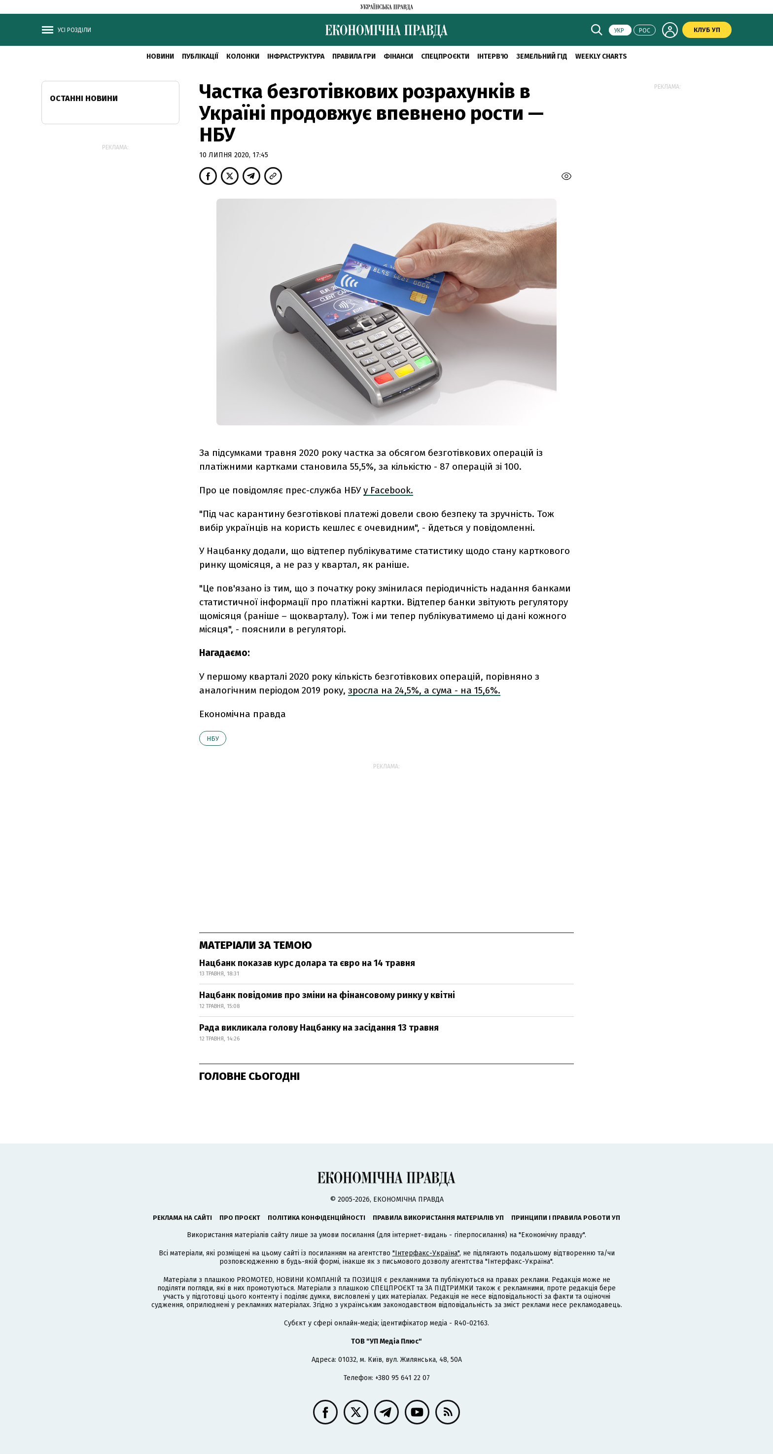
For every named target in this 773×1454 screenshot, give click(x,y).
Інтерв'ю (492, 56)
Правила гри (354, 56)
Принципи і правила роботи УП (565, 1217)
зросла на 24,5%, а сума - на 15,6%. (424, 690)
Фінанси (398, 56)
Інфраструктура (295, 56)
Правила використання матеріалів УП (438, 1217)
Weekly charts (601, 56)
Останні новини (84, 98)
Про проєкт (239, 1217)
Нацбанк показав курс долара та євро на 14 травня (307, 963)
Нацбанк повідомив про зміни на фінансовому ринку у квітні (327, 995)
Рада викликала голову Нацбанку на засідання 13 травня (319, 1027)
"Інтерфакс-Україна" (425, 1253)
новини (160, 56)
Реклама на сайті (182, 1217)
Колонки (242, 56)
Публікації (200, 56)
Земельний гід (541, 56)
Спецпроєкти (445, 56)
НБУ (213, 738)
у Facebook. (388, 490)
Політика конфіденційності (316, 1217)
